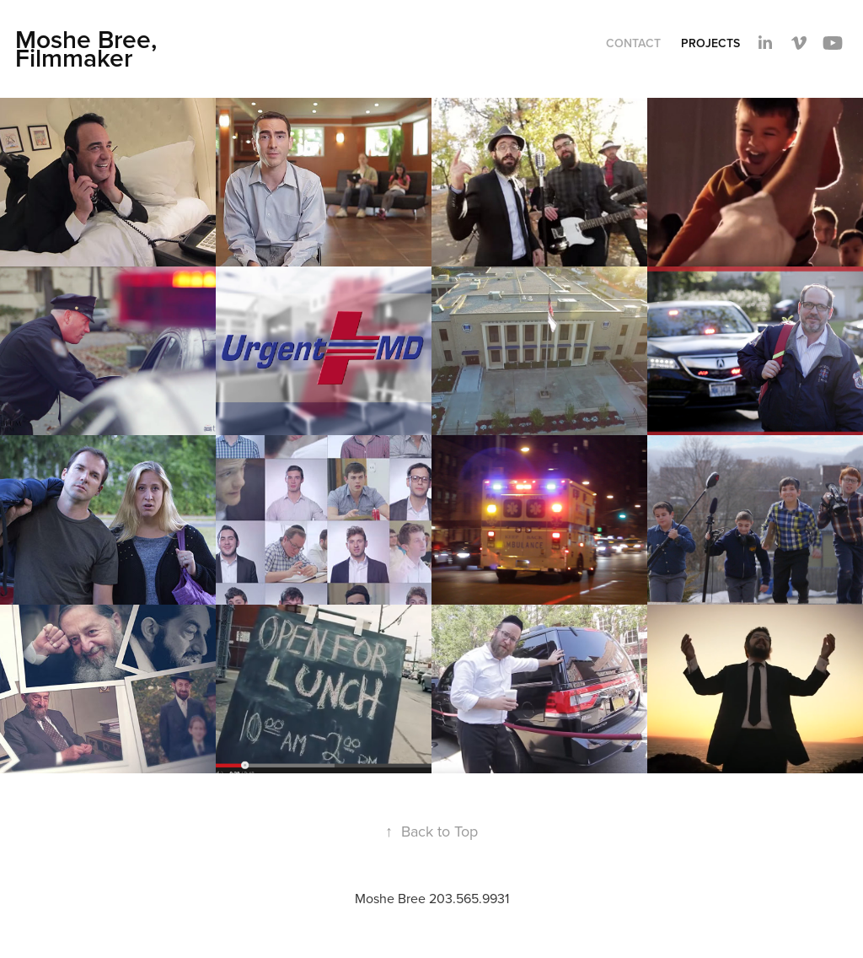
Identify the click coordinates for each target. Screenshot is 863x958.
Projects (710, 43)
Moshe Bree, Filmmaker (89, 48)
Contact (633, 43)
